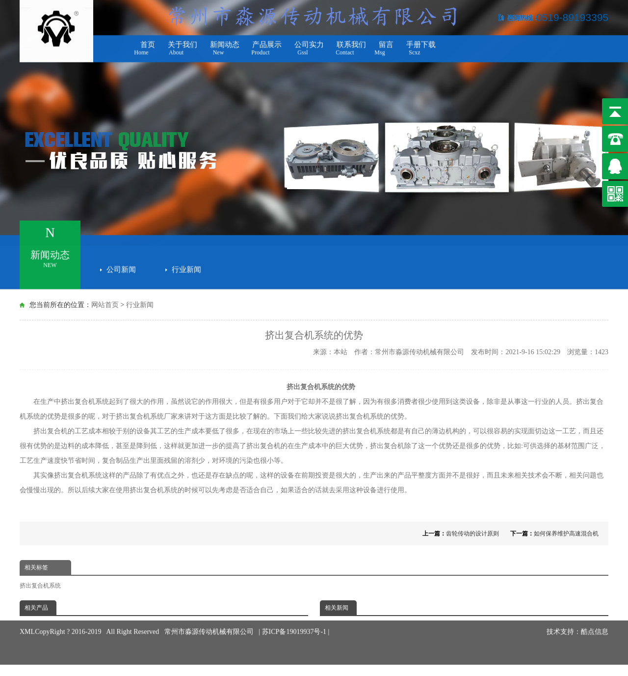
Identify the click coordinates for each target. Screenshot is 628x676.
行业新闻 (186, 266)
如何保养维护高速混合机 (566, 533)
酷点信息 (594, 619)
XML (27, 619)
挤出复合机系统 (40, 585)
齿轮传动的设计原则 (472, 533)
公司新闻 (121, 266)
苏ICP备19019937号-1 (295, 619)
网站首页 (105, 305)
